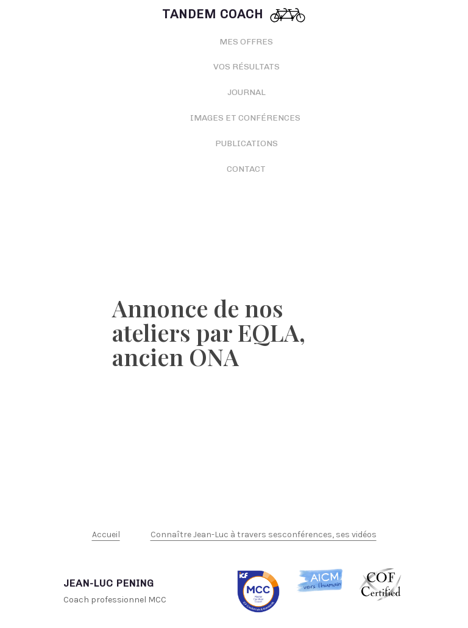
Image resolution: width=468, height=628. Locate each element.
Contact (246, 169)
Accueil (106, 534)
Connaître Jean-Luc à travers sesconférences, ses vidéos (264, 534)
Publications (246, 143)
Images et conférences (246, 118)
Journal (246, 92)
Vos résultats (246, 67)
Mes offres (246, 42)
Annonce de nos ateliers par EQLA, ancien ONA (208, 332)
